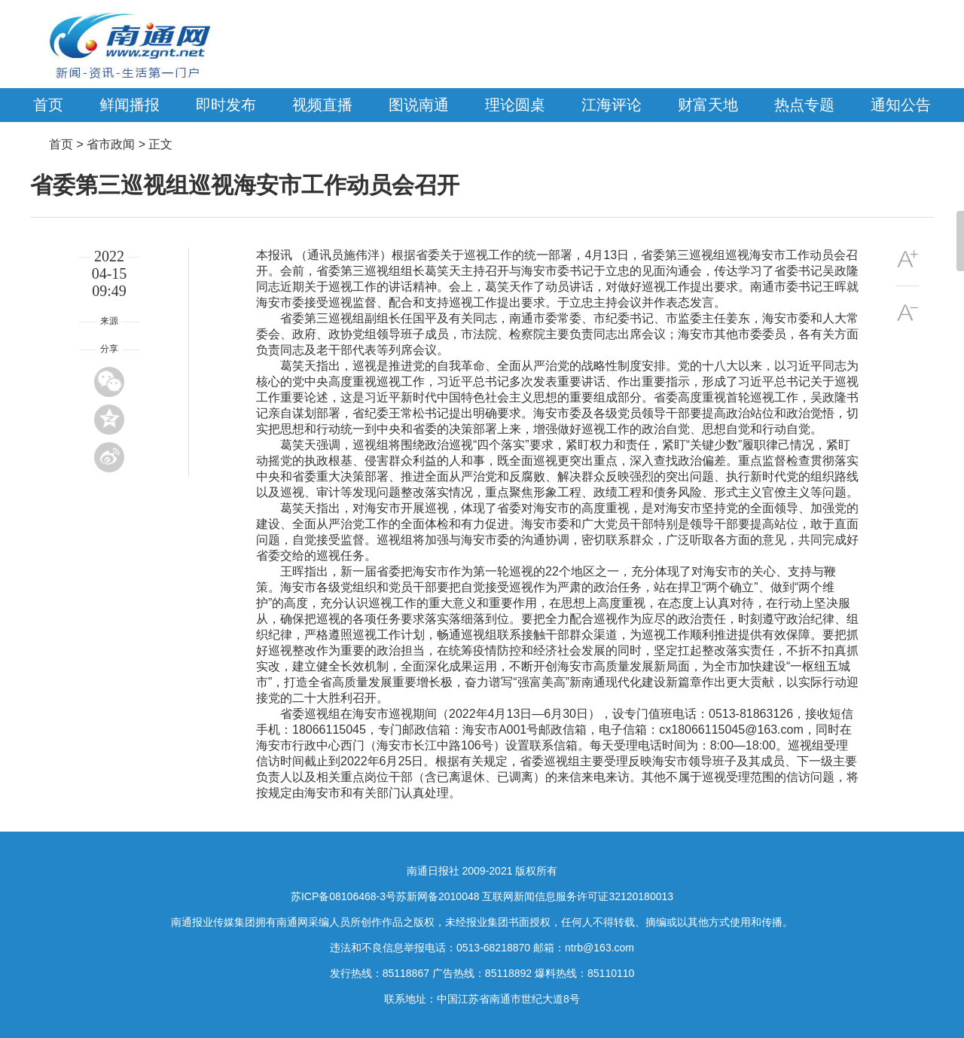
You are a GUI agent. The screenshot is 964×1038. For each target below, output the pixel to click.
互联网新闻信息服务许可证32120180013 (577, 896)
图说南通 (419, 104)
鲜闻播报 (129, 104)
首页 (48, 104)
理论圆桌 (515, 104)
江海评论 (611, 104)
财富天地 (708, 104)
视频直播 (322, 104)
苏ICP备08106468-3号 (343, 896)
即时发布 (226, 104)
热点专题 (804, 104)
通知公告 (901, 104)
